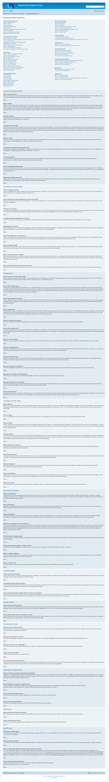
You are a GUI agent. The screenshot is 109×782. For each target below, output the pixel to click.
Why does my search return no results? (63, 51)
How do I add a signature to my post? (11, 56)
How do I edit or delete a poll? (9, 60)
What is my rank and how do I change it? (12, 47)
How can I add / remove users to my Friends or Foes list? (67, 45)
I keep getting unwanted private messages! (64, 38)
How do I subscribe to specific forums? (63, 63)
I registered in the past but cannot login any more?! (14, 29)
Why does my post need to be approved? (12, 68)
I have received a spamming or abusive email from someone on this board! (71, 39)
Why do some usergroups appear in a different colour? (67, 29)
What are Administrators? (60, 22)
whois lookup (6, 752)
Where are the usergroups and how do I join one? (66, 26)
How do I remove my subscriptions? (62, 64)
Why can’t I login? (7, 27)
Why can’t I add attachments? (9, 63)
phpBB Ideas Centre (67, 742)
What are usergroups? (60, 25)
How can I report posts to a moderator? (11, 66)
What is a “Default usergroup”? (61, 30)
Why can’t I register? (7, 25)
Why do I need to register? (9, 22)
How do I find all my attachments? (62, 70)
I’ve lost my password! (8, 30)
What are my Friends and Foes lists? (63, 44)
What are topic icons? (8, 85)
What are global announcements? (10, 80)
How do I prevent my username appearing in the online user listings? (18, 39)
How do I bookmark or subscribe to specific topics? (66, 61)
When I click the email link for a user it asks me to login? (15, 49)
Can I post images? (7, 78)
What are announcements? (9, 81)
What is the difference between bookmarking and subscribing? (68, 60)
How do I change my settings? (10, 38)
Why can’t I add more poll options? (10, 59)
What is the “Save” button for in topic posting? (13, 67)
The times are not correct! (9, 40)
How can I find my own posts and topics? (64, 55)
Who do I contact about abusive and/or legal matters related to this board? (71, 78)
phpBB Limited (43, 733)
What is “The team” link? (60, 32)
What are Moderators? (60, 23)
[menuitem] (12, 11)
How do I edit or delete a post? (10, 55)
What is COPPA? (7, 23)
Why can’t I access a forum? (9, 62)
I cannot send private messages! (62, 36)
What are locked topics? (8, 84)
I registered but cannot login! (9, 26)
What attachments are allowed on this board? (65, 69)
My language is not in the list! (9, 43)
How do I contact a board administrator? (63, 79)
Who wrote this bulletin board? (61, 75)
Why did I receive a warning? (9, 64)
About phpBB (6, 734)
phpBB (47, 229)
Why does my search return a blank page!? (64, 53)
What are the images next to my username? (12, 45)
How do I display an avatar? (9, 46)
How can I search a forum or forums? (63, 50)
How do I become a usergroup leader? (63, 27)
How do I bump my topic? (8, 70)
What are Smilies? (7, 77)
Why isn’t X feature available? (61, 76)
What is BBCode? (7, 74)
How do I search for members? (61, 54)
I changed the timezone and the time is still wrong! (14, 42)
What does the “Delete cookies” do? (11, 33)
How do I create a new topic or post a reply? (13, 53)
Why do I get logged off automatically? (11, 32)
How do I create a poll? (8, 57)
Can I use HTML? (7, 76)
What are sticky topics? (8, 83)
